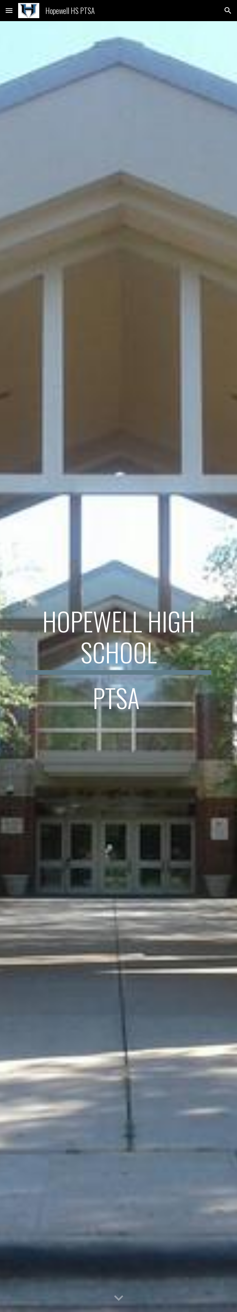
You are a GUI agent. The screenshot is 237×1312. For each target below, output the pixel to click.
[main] (118, 667)
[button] (9, 10)
